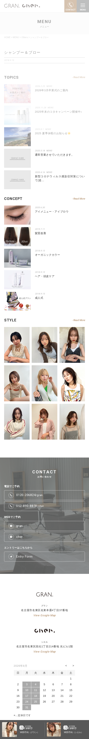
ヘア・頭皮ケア (45, 276)
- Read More (78, 198)
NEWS (49, 150)
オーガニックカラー (47, 254)
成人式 (39, 297)
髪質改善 (40, 233)
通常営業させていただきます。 (54, 154)
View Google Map (44, 615)
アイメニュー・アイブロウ (52, 211)
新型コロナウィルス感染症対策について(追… (60, 178)
